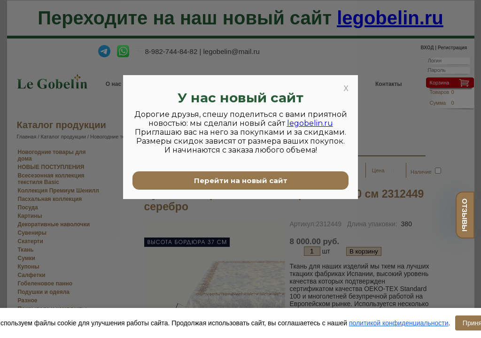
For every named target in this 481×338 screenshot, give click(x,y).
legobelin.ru (310, 123)
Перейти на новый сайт (240, 180)
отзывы (465, 215)
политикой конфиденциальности (399, 323)
